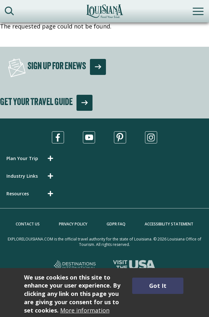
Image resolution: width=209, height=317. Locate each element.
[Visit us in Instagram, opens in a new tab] (151, 137)
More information (84, 310)
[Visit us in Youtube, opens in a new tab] (89, 137)
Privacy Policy (73, 224)
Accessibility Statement (169, 224)
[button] (31, 158)
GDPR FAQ (116, 224)
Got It (157, 285)
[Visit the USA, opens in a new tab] (134, 266)
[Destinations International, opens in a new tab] (75, 266)
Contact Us (28, 224)
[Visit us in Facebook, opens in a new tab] (58, 137)
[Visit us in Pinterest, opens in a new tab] (120, 137)
